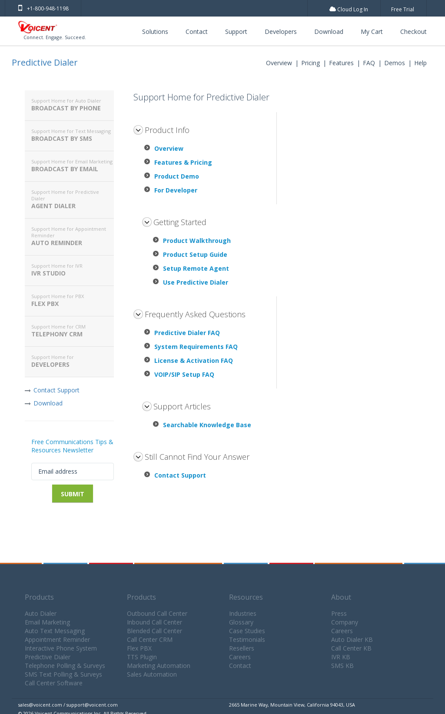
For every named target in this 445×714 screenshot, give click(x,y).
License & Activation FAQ (193, 360)
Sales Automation (152, 674)
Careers (240, 657)
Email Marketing (47, 622)
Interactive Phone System (61, 648)
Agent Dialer (72, 199)
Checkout (413, 31)
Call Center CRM (150, 639)
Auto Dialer (40, 613)
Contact (197, 31)
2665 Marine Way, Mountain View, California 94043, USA (292, 704)
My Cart (372, 31)
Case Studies (247, 631)
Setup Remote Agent (196, 268)
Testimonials (247, 639)
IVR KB (340, 657)
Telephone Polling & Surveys (65, 665)
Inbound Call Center (154, 622)
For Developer (175, 190)
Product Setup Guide (195, 254)
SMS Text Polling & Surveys (63, 674)
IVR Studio (72, 269)
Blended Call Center (154, 631)
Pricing (310, 63)
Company (344, 622)
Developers (281, 31)
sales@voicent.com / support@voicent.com (68, 704)
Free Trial (402, 9)
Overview (279, 63)
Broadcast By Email (72, 165)
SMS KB (342, 665)
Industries (242, 613)
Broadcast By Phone (72, 104)
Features (341, 63)
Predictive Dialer (45, 62)
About (341, 597)
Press (339, 613)
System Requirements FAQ (196, 346)
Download (328, 31)
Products (39, 597)
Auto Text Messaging (55, 631)
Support (236, 31)
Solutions (155, 31)
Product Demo (176, 176)
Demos (394, 63)
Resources (246, 597)
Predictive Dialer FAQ (187, 333)
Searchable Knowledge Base (207, 425)
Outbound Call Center (157, 613)
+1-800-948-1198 (43, 8)
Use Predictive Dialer (195, 282)
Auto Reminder (72, 236)
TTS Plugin (142, 657)
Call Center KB (351, 648)
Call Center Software (54, 683)
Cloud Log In (348, 9)
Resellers (241, 648)
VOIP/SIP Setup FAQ (184, 374)
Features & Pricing (183, 162)
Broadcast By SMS (72, 135)
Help (420, 63)
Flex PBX (72, 300)
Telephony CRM (72, 330)
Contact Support (56, 390)
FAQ (369, 63)
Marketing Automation (158, 665)
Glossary (241, 622)
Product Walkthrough (197, 240)
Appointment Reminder (57, 639)
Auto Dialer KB (352, 639)
